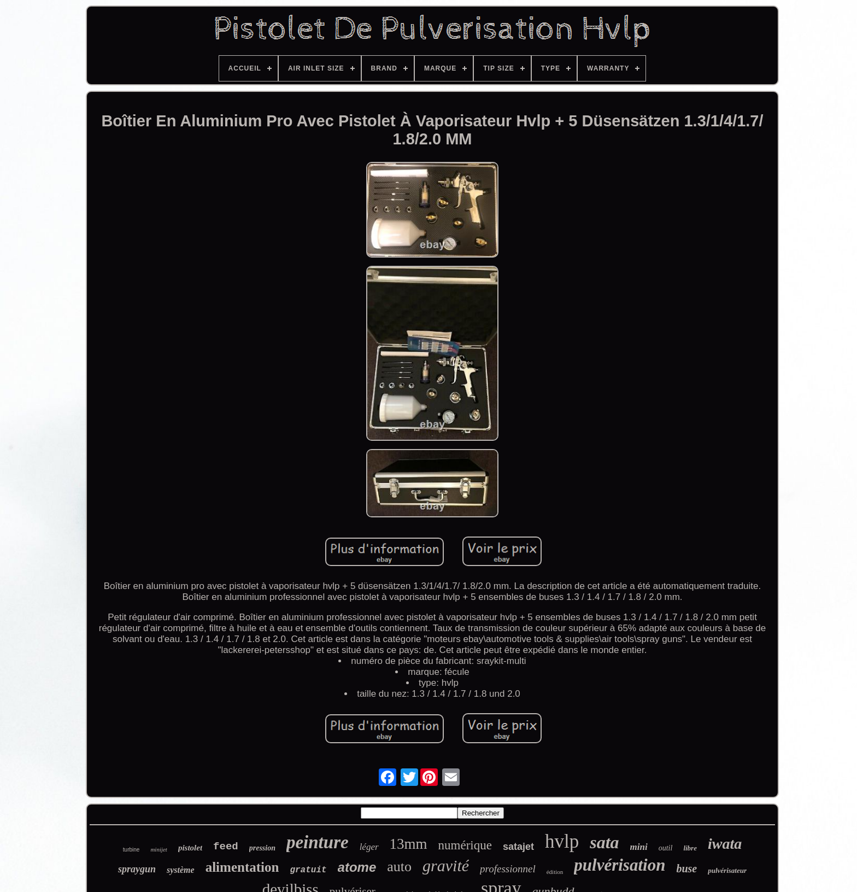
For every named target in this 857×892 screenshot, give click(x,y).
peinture (317, 842)
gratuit (308, 870)
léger (369, 847)
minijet (158, 849)
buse (686, 868)
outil (666, 848)
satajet (518, 846)
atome (357, 867)
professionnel (508, 868)
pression (262, 848)
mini (639, 847)
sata (604, 842)
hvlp (562, 841)
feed (225, 847)
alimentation (242, 867)
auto (399, 866)
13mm (408, 844)
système (181, 869)
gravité (445, 865)
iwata (725, 843)
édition (555, 871)
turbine (131, 850)
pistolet (190, 847)
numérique (465, 845)
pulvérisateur (727, 870)
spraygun (137, 869)
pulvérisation (619, 864)
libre (690, 848)
